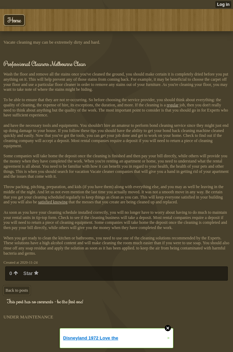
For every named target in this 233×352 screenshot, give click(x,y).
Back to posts (17, 290)
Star (30, 273)
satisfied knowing (53, 202)
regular (173, 105)
